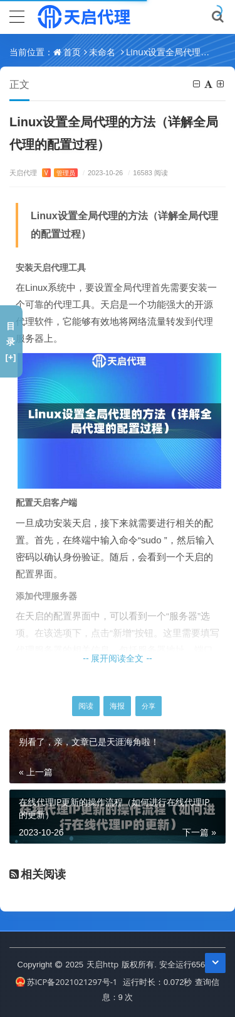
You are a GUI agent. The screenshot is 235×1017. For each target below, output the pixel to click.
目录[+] (10, 341)
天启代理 (43, 172)
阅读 (85, 705)
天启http (102, 964)
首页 (72, 52)
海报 (117, 705)
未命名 (102, 52)
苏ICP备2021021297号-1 (67, 981)
